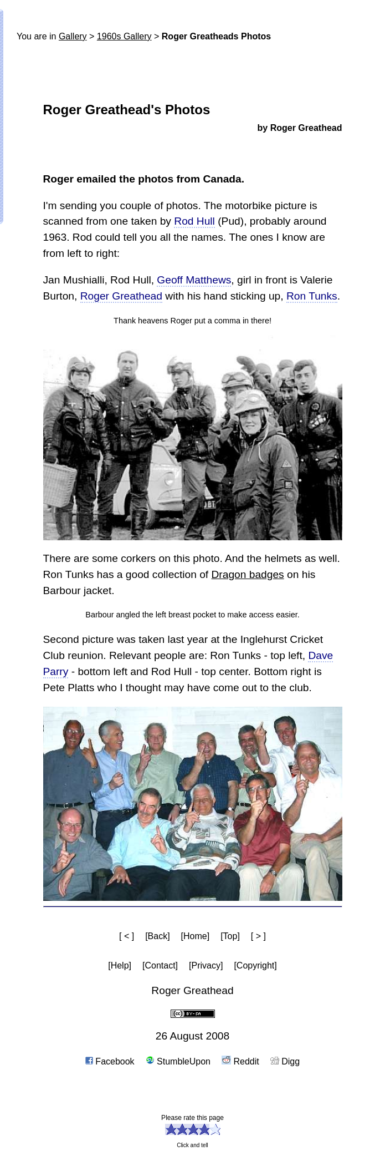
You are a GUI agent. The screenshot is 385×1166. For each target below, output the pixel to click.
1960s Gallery (124, 36)
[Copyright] (255, 965)
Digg (285, 1061)
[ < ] (126, 936)
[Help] (119, 965)
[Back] (157, 936)
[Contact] (160, 965)
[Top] (230, 936)
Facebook (110, 1061)
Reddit (240, 1061)
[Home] (195, 936)
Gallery (73, 36)
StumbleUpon (178, 1061)
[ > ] (258, 936)
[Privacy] (206, 965)
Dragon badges (248, 574)
